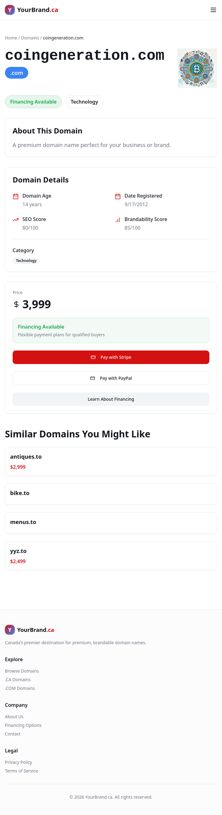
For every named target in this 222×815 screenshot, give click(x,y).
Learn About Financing (111, 399)
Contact (13, 734)
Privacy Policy (18, 762)
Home (11, 38)
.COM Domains (20, 688)
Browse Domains (22, 671)
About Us (14, 716)
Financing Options (23, 725)
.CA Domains (17, 679)
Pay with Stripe (111, 357)
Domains (30, 38)
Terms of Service (21, 771)
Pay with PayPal (111, 378)
